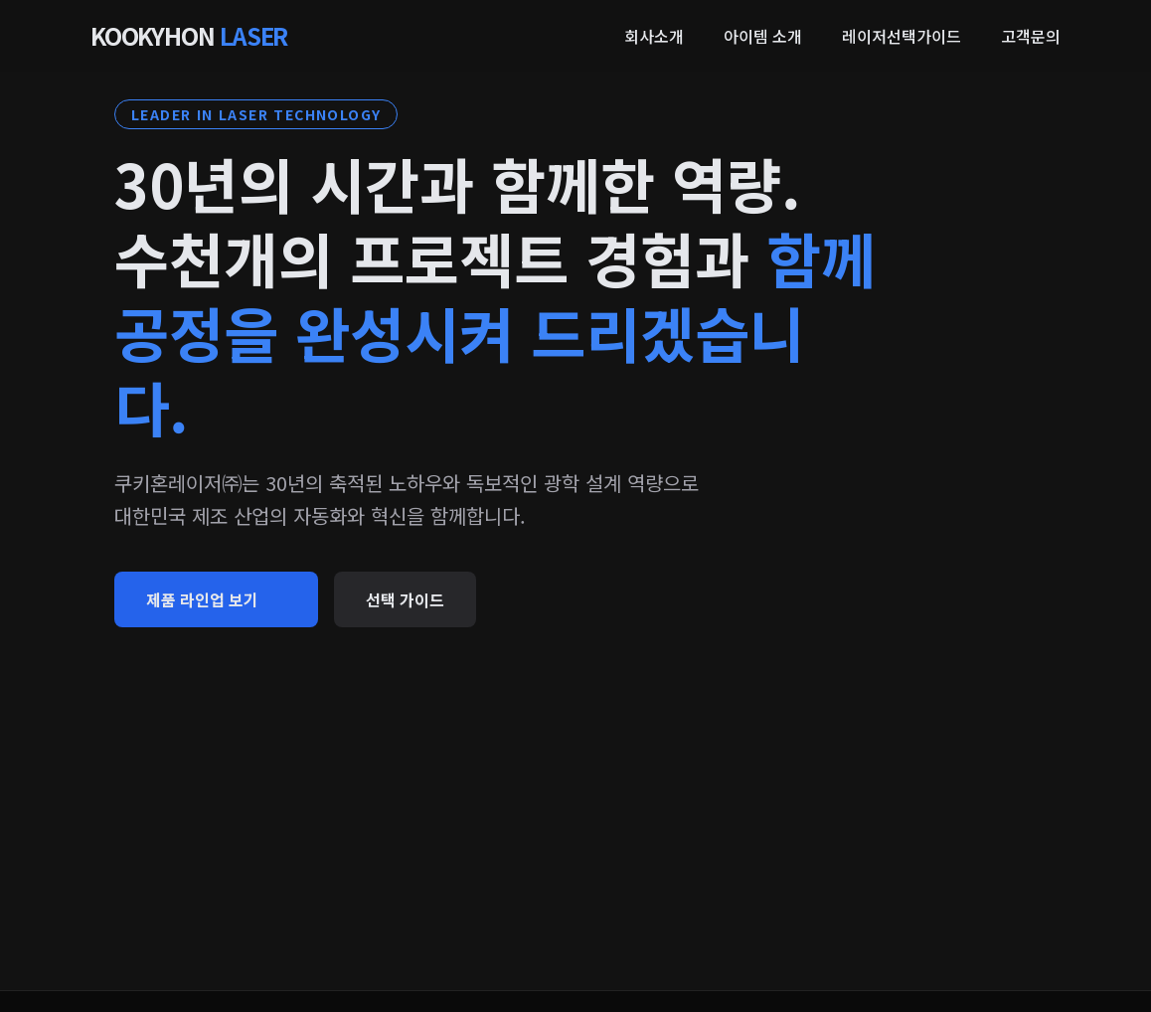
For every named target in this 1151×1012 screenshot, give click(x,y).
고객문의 (1031, 36)
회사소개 (654, 36)
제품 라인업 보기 (216, 599)
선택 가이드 (405, 599)
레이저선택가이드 (901, 36)
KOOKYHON (188, 36)
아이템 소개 (763, 36)
